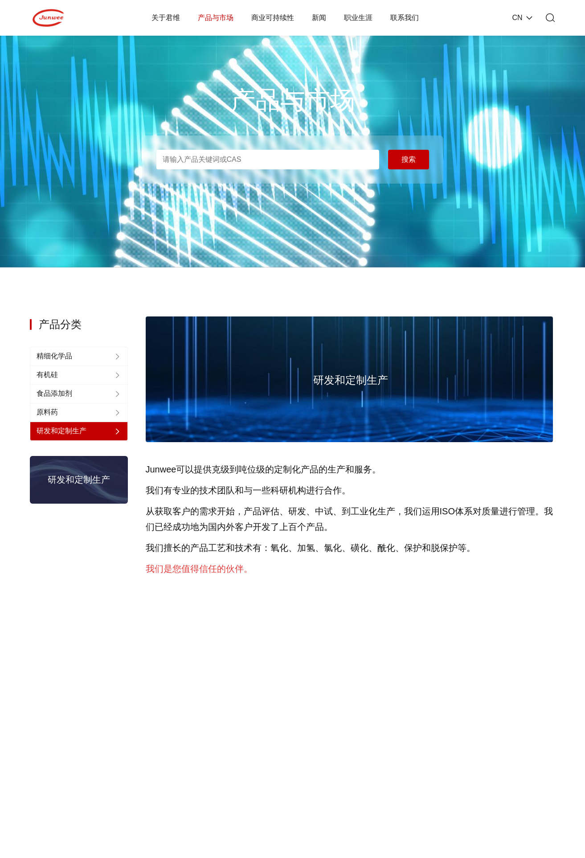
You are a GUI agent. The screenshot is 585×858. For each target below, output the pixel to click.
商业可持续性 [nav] (272, 17)
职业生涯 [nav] (358, 17)
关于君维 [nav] (165, 17)
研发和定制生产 (79, 479)
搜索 (408, 159)
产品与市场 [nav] (215, 17)
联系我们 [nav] (404, 17)
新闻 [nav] (319, 17)
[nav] (79, 356)
